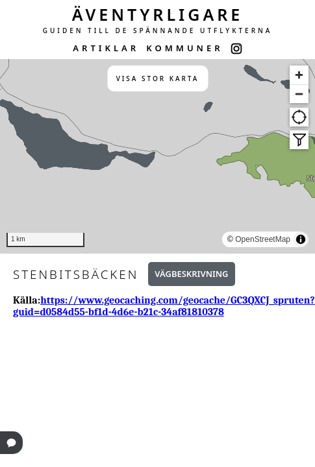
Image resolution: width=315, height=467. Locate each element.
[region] (157, 156)
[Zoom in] (299, 75)
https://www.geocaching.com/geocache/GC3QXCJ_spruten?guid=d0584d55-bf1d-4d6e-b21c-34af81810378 (164, 306)
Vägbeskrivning (191, 274)
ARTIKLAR (106, 48)
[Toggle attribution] (301, 239)
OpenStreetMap (262, 239)
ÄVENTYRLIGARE (158, 14)
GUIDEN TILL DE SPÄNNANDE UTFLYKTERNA (158, 30)
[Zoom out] (299, 93)
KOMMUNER (184, 48)
